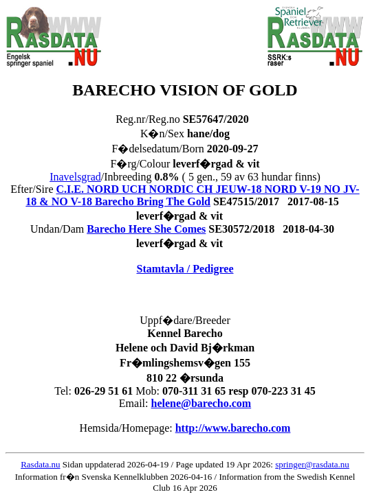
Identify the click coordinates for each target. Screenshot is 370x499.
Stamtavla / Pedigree (184, 269)
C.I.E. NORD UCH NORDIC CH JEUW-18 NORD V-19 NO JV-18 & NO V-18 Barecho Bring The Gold (192, 195)
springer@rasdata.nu (312, 464)
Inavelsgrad (75, 177)
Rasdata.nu (40, 464)
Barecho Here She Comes (146, 229)
